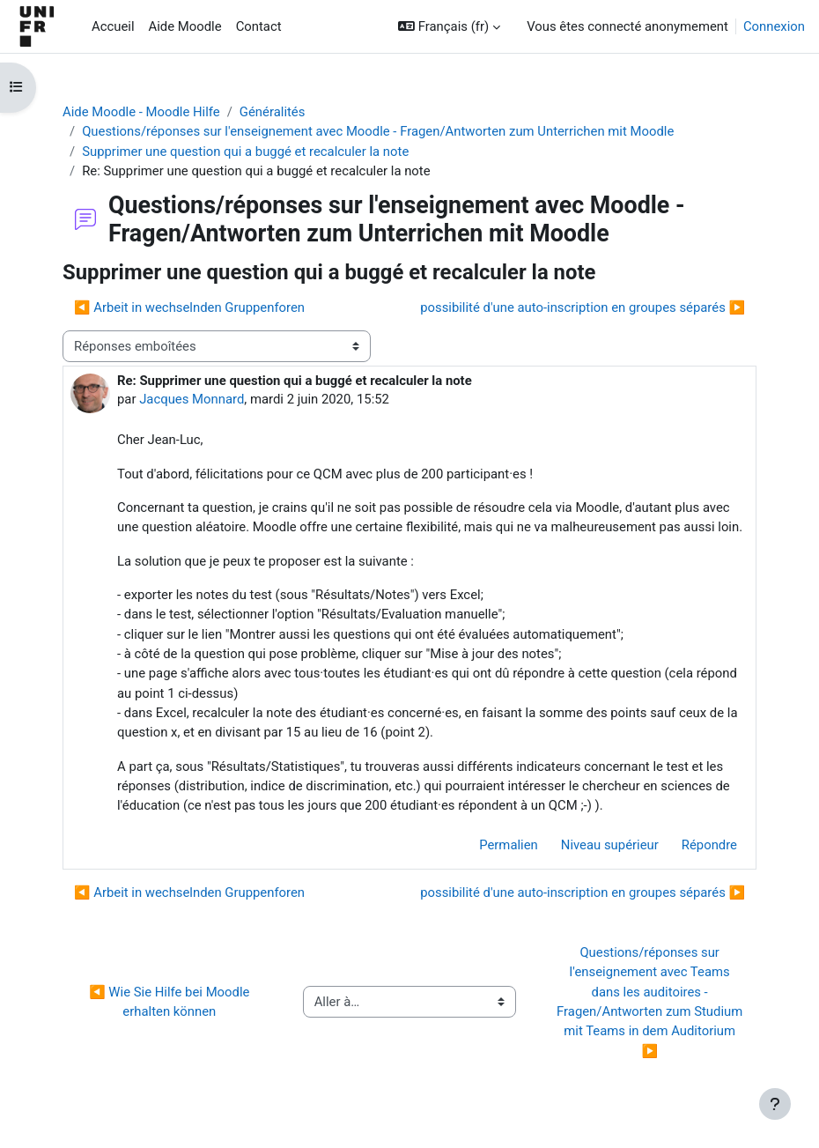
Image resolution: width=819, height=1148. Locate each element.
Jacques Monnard (191, 399)
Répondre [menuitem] (709, 845)
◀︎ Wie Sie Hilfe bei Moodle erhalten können (171, 1001)
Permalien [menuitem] (508, 845)
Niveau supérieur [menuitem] (610, 845)
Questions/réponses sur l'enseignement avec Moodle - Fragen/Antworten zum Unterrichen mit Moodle (378, 131)
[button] (449, 26)
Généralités (273, 112)
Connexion (774, 26)
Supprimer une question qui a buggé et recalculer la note (245, 151)
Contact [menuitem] (259, 26)
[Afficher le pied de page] (775, 1104)
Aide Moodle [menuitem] (185, 26)
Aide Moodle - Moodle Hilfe (141, 112)
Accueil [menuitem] (113, 26)
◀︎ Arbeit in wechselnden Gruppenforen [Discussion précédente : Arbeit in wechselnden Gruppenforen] (189, 307)
